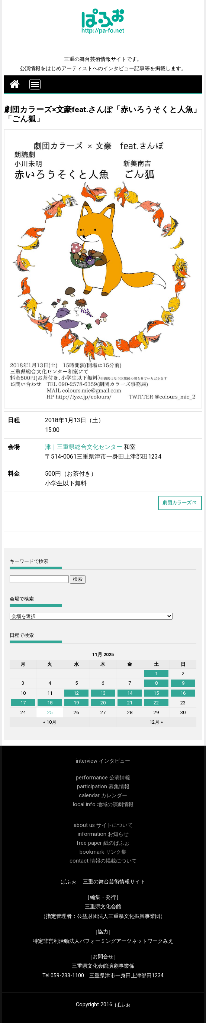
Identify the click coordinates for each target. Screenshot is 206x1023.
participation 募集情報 (103, 786)
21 (129, 703)
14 (129, 693)
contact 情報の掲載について (103, 861)
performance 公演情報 (103, 778)
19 (76, 703)
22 (156, 703)
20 (103, 703)
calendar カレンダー (103, 795)
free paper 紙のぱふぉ (103, 843)
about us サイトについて (103, 825)
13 (103, 693)
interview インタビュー (103, 761)
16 (183, 693)
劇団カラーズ (176, 502)
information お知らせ (103, 834)
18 (49, 703)
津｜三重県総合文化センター (83, 446)
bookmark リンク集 (103, 852)
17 (23, 703)
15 (156, 693)
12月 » (156, 722)
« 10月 (50, 722)
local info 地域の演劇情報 (103, 804)
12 (76, 693)
